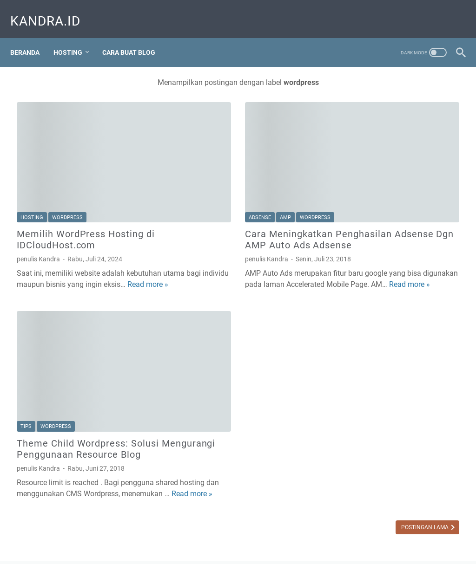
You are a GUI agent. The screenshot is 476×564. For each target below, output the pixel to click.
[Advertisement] (402, 230)
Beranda (31, 36)
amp (211, 167)
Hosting (74, 36)
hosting (31, 167)
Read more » (118, 244)
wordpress (67, 167)
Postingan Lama (278, 490)
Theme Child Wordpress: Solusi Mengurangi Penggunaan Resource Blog (79, 395)
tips (26, 368)
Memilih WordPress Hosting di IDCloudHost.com (86, 189)
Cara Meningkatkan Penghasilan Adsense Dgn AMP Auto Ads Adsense (230, 194)
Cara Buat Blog (135, 36)
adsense (186, 167)
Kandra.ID (52, 11)
